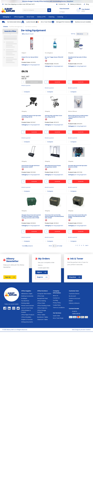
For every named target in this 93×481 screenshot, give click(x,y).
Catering (60, 17)
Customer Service (74, 293)
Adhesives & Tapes (26, 293)
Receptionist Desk (42, 298)
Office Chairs (41, 303)
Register (42, 277)
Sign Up (10, 277)
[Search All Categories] (36, 10)
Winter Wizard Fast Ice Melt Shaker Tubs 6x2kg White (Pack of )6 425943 (78, 117)
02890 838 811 (76, 314)
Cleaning (51, 17)
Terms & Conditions (59, 307)
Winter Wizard (72, 111)
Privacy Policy (57, 303)
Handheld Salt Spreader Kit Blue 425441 (77, 57)
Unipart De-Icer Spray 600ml (30, 57)
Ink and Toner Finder (27, 308)
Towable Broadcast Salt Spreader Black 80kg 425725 (31, 116)
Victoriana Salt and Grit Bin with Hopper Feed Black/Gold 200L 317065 (77, 216)
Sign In (41, 272)
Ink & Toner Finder (58, 318)
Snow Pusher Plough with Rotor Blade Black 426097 (31, 166)
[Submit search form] (49, 10)
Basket (71, 301)
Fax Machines (25, 301)
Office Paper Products (27, 315)
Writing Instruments (27, 322)
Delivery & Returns (75, 4)
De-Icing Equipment (34, 65)
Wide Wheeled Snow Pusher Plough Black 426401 (53, 166)
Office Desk (40, 296)
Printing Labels (25, 303)
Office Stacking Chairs (43, 305)
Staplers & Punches (27, 319)
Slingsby (70, 53)
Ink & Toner (30, 17)
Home (5, 26)
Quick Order (56, 316)
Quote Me (57, 82)
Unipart (24, 53)
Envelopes (24, 298)
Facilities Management (16, 26)
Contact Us (61, 4)
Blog (87, 4)
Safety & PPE (41, 17)
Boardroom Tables (42, 317)
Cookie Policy (57, 305)
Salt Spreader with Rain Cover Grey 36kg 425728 (53, 116)
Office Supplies (19, 17)
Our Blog (55, 300)
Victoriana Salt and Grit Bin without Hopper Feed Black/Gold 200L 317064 (54, 216)
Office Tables (41, 315)
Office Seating (41, 301)
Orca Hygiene (49, 53)
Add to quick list (26, 85)
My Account (72, 296)
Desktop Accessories (27, 296)
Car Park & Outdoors (31, 26)
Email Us (74, 311)
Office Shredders (26, 317)
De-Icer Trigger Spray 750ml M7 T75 (54, 57)
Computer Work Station (44, 293)
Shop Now (74, 277)
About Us (55, 295)
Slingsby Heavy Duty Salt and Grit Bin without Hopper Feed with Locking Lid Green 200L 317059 (31, 216)
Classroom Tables (42, 319)
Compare (25, 92)
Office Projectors (42, 308)
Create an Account (74, 298)
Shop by (6, 17)
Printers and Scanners (27, 305)
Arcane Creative (85, 329)
